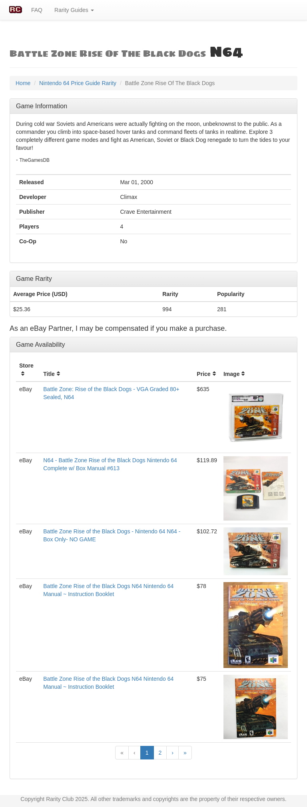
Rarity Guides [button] (74, 10)
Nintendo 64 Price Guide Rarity (77, 83)
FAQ (36, 10)
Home (23, 83)
